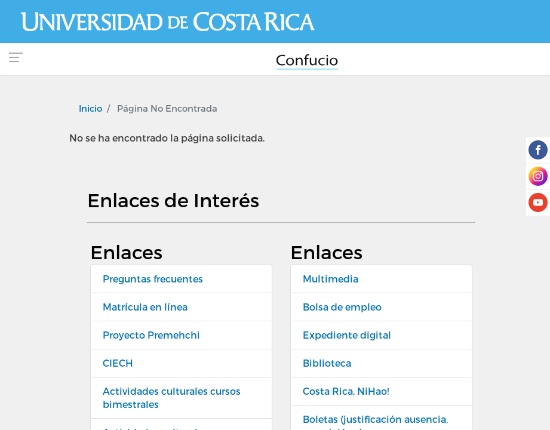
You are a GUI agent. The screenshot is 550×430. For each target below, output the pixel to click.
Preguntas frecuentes (153, 278)
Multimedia (330, 278)
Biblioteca (327, 362)
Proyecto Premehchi (151, 334)
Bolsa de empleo (342, 306)
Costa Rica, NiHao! (346, 391)
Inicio (90, 108)
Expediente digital (347, 334)
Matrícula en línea (145, 306)
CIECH (118, 362)
